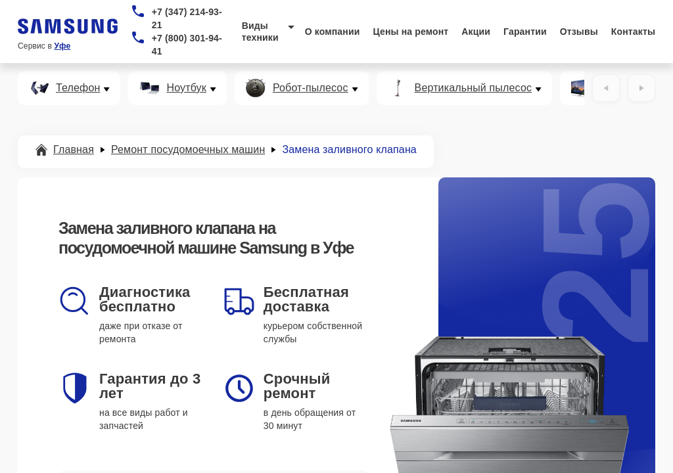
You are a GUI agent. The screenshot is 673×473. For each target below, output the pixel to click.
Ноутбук (186, 88)
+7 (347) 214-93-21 (187, 18)
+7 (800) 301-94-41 (187, 44)
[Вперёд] (641, 88)
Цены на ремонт (410, 31)
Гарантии (525, 31)
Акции (475, 31)
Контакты (633, 31)
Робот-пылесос (310, 88)
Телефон (78, 88)
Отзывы (579, 31)
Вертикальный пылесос (473, 88)
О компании (332, 31)
